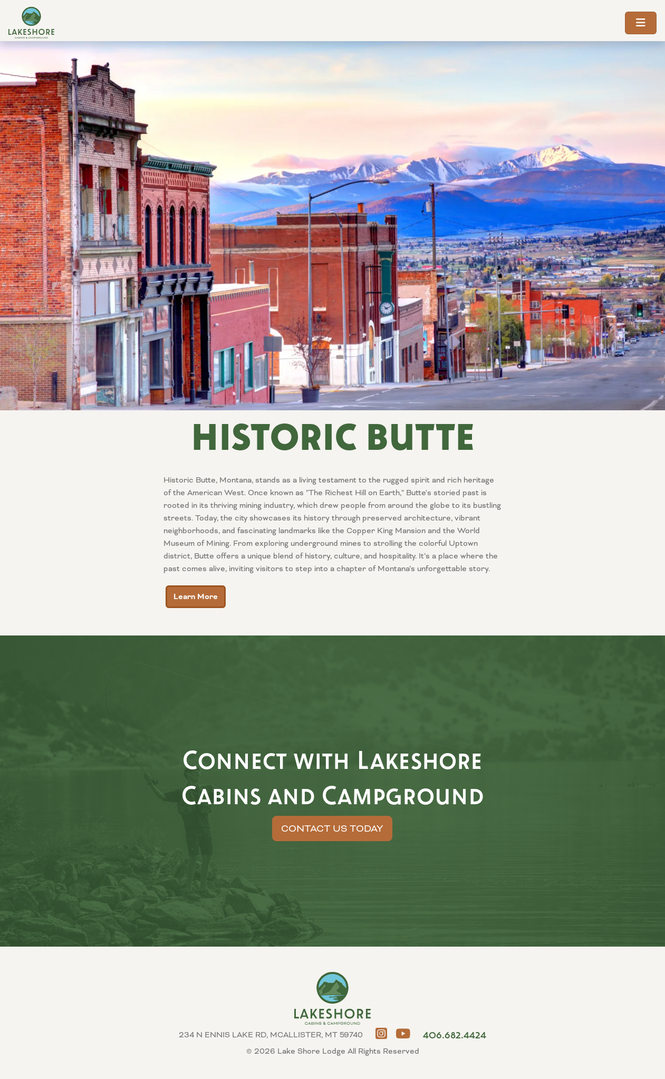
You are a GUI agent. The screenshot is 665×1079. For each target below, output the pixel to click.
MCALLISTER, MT (625, 1039)
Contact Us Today (332, 828)
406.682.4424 (454, 1034)
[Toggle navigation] (641, 23)
